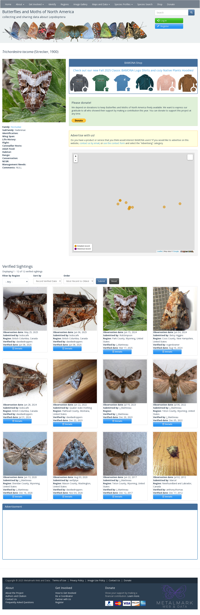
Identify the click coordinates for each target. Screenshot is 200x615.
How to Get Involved (65, 592)
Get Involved (36, 4)
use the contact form (114, 143)
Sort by (37, 275)
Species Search (144, 4)
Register (59, 602)
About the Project (14, 592)
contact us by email (89, 143)
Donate (171, 4)
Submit (101, 281)
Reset (114, 281)
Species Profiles (124, 4)
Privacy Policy (77, 580)
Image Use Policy (96, 580)
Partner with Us (63, 599)
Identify (52, 4)
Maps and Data (101, 4)
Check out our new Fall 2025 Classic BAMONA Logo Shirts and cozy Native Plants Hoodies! (133, 70)
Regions (65, 4)
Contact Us (114, 580)
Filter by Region (11, 275)
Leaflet (159, 251)
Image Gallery (80, 4)
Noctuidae (16, 126)
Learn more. (133, 596)
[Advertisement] (100, 534)
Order (67, 275)
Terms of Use (59, 580)
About (20, 4)
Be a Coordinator (64, 596)
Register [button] (163, 26)
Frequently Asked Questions (19, 602)
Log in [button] (162, 20)
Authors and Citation (15, 596)
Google (176, 251)
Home (8, 4)
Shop (159, 4)
